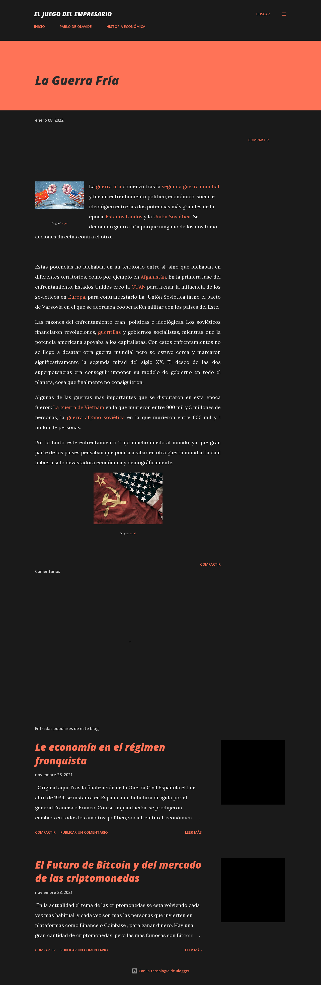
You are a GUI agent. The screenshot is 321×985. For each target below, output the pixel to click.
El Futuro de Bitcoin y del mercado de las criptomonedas (118, 871)
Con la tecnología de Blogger (160, 970)
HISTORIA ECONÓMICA (126, 26)
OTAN (138, 287)
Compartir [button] (258, 140)
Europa (76, 297)
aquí (64, 223)
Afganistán (153, 277)
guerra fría (108, 186)
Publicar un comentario (84, 832)
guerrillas (110, 332)
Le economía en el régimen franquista (100, 753)
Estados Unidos (124, 216)
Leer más (193, 832)
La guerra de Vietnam (78, 407)
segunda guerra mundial (190, 186)
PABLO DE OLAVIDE (76, 26)
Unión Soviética (172, 216)
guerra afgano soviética (96, 417)
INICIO (39, 26)
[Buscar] (263, 14)
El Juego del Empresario (73, 14)
